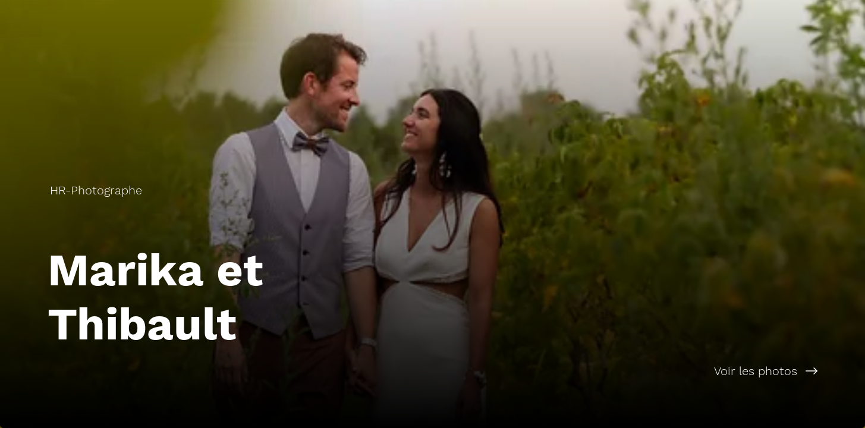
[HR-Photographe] (97, 190)
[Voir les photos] (649, 370)
